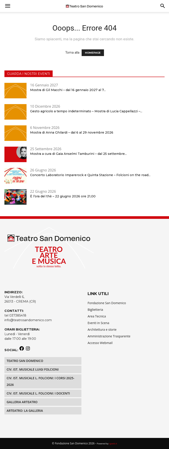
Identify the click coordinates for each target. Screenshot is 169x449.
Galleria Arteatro (22, 402)
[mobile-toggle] (7, 6)
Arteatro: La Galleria (25, 410)
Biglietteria (95, 309)
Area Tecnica (97, 316)
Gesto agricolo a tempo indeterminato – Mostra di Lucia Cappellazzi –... (86, 111)
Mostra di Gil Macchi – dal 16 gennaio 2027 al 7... (68, 90)
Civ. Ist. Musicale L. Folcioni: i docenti (38, 393)
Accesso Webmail (100, 343)
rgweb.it (113, 443)
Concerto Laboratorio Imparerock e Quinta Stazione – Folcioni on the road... (90, 175)
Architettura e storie (102, 329)
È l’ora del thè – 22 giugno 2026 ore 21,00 (63, 196)
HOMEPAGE (93, 52)
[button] (163, 6)
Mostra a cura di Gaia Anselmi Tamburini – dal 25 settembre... (78, 154)
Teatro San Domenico (25, 361)
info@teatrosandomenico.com (28, 320)
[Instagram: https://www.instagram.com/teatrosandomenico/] (28, 350)
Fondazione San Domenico (107, 303)
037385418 (17, 315)
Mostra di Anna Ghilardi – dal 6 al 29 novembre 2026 (71, 132)
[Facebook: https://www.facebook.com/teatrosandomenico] (21, 350)
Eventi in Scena (98, 323)
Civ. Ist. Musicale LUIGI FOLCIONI (33, 369)
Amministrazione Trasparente (109, 336)
